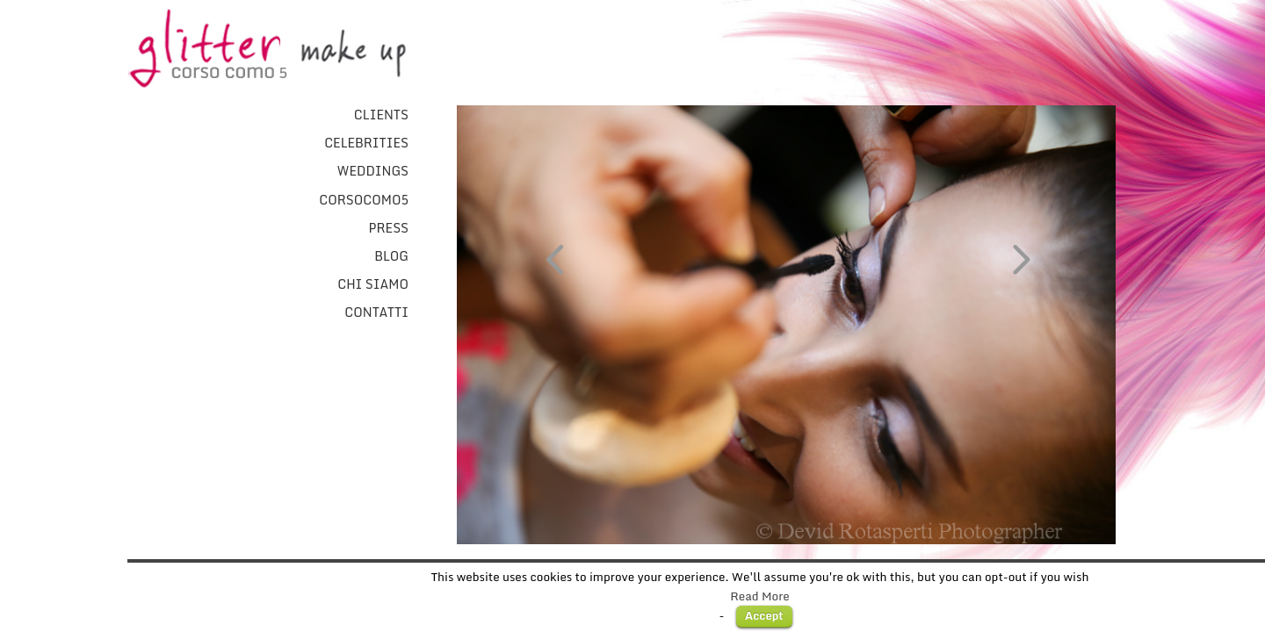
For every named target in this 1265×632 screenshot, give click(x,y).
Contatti (376, 312)
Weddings (372, 171)
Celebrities (366, 143)
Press (388, 228)
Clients (381, 115)
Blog (391, 256)
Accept (764, 615)
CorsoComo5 (363, 200)
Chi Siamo (372, 284)
